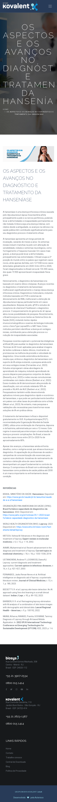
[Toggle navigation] (50, 6)
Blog (8, 766)
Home (5, 109)
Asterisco (39, 797)
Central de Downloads (16, 762)
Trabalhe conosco (14, 757)
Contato (9, 753)
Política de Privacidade (16, 771)
